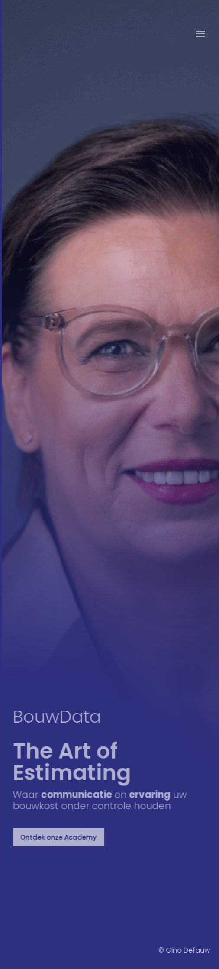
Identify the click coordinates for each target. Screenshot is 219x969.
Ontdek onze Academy (60, 837)
